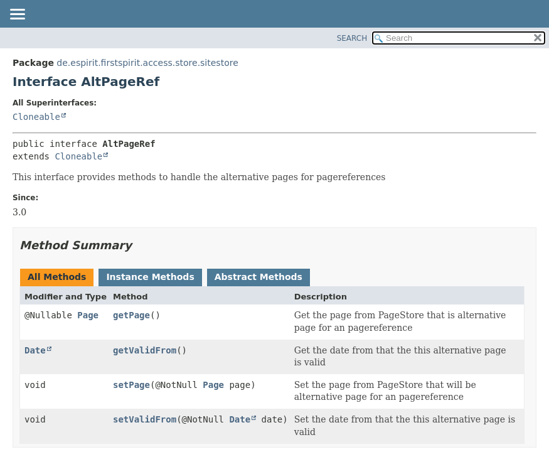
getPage (131, 315)
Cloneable (36, 117)
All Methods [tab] (57, 277)
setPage (131, 385)
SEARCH (352, 38)
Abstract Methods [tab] (258, 277)
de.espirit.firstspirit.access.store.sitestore (147, 63)
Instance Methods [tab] (150, 277)
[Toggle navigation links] (17, 15)
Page (88, 315)
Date (35, 350)
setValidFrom (144, 419)
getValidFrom (144, 350)
